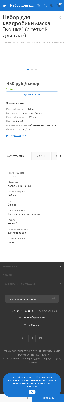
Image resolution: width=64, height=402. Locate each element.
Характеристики (16, 156)
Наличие (41, 156)
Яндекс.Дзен (40, 338)
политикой (32, 386)
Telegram (32, 338)
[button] (28, 69)
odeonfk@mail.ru (34, 317)
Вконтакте (23, 338)
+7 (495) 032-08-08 (23, 310)
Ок (32, 392)
